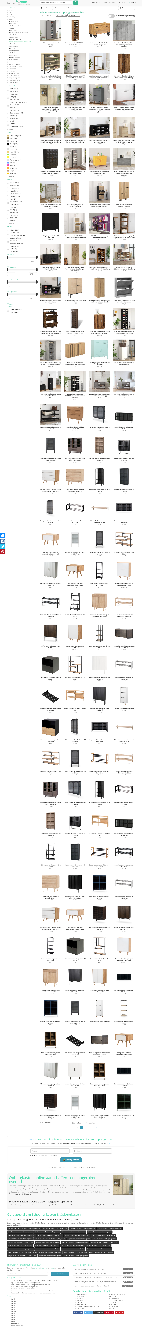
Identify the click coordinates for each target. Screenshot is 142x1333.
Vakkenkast (13, 55)
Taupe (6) (13, 171)
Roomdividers (14, 44)
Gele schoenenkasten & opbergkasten (19, 1252)
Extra (10, 306)
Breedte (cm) (12, 279)
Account (122, 2)
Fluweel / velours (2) (16, 126)
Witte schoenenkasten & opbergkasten (104, 1239)
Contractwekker (16, 1291)
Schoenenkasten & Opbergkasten (20, 42)
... (89, 1128)
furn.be (13, 1301)
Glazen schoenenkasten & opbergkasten (76, 1256)
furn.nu (13, 1307)
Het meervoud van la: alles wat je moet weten (103, 1269)
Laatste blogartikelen (82, 1265)
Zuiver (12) (13, 221)
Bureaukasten (14, 46)
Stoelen (10, 12)
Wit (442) (13, 146)
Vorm (10, 304)
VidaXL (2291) (14, 183)
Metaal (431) (14, 91)
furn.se (13, 1311)
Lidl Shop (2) (14, 252)
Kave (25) (13, 199)
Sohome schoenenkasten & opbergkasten (20, 1249)
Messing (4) (14, 118)
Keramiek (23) (14, 105)
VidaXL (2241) (14, 230)
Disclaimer (80, 1300)
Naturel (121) (14, 152)
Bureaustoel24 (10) (16, 243)
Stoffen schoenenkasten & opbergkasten (47, 1232)
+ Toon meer (10, 129)
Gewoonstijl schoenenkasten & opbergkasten (21, 1235)
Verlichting (11, 17)
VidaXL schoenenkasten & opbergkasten (73, 1232)
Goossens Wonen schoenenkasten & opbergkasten (50, 1239)
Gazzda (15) (14, 215)
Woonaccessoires (13, 64)
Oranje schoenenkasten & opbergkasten (103, 1235)
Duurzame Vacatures (18, 1289)
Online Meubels (82, 1294)
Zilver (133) (13, 149)
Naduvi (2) (13, 249)
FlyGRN (13, 1283)
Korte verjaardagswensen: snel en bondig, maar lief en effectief (103, 1282)
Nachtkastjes (13, 30)
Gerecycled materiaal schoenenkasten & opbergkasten (24, 1228)
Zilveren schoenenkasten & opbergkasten (55, 1228)
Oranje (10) (13, 168)
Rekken (12, 28)
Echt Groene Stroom (18, 1285)
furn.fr (13, 1299)
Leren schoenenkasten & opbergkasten (50, 1256)
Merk (9, 180)
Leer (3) (12, 121)
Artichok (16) (14, 213)
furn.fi (13, 1322)
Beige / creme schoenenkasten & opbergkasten (22, 1256)
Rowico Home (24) (16, 202)
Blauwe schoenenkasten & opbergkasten (99, 1249)
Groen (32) (13, 155)
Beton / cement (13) (16, 113)
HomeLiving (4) (15, 246)
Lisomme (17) (14, 204)
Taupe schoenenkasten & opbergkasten (72, 1245)
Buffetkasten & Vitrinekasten (18, 26)
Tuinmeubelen (12, 60)
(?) (134, 16)
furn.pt (13, 1318)
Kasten (10, 19)
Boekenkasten (14, 37)
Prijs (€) (10, 255)
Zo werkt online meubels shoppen (88, 1306)
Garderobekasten (15, 39)
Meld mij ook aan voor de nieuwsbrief (43, 1156)
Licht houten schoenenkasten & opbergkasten (75, 1242)
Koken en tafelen (13, 62)
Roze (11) (13, 165)
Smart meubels (12, 82)
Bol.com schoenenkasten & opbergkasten (50, 1235)
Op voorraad (14, 312)
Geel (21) (13, 157)
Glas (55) (13, 97)
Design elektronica (13, 80)
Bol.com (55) (14, 241)
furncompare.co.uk (17, 1326)
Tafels (9, 14)
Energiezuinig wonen (14, 78)
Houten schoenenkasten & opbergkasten (98, 1245)
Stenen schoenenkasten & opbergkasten (47, 1242)
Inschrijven (60, 1274)
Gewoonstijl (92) (15, 238)
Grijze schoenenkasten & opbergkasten (79, 1239)
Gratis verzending (15, 310)
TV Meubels (13, 21)
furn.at (13, 1305)
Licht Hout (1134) (15, 136)
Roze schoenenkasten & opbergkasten (73, 1249)
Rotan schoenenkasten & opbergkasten (46, 1245)
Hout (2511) (14, 89)
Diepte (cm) (12, 292)
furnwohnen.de (16, 1324)
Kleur (9, 133)
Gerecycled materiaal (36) (18, 102)
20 (93, 1128)
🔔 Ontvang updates (71, 1160)
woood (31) (14, 191)
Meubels (11, 7)
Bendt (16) (13, 210)
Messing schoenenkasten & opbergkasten (77, 1235)
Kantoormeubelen (13, 75)
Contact (112, 1308)
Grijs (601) (13, 141)
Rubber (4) (13, 116)
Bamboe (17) (14, 110)
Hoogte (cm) (12, 267)
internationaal (31, 1289)
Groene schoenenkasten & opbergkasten (20, 1239)
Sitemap (79, 1302)
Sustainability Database (19, 1293)
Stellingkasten (14, 51)
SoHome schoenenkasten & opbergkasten (20, 1242)
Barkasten (12, 53)
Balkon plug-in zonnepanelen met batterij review (103, 1273)
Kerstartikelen (12, 71)
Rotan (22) (13, 107)
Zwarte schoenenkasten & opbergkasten (47, 1249)
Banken (10, 10)
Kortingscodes (114, 1298)
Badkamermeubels (13, 73)
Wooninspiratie (114, 1306)
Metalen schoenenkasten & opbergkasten (20, 1232)
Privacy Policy (81, 1308)
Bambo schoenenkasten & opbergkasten (20, 1245)
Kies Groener (15, 1287)
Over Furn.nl (81, 1296)
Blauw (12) (13, 163)
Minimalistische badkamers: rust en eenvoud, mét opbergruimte (103, 1277)
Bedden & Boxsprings (14, 66)
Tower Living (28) (15, 194)
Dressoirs (12, 23)
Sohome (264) (14, 233)
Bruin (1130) (14, 138)
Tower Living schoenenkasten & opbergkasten (104, 1242)
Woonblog (80, 1298)
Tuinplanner (113, 1302)
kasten (88, 1190)
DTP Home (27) (15, 196)
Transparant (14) (15, 160)
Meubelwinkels (81, 1304)
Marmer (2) (13, 124)
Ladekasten (13, 35)
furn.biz (13, 1320)
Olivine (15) (13, 218)
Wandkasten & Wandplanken (18, 32)
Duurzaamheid (114, 1296)
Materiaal (11, 85)
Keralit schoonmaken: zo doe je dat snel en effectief (103, 1286)
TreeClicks (14, 1281)
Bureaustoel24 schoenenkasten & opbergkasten (47, 1252)
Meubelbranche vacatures (117, 1294)
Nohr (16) (13, 207)
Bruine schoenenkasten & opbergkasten (109, 1228)
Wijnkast (12, 48)
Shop (10, 227)
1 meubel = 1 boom (116, 1300)
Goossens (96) (15, 186)
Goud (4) (13, 173)
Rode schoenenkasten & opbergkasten (75, 1252)
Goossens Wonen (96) (17, 235)
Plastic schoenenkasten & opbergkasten (101, 1252)
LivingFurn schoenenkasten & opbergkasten (82, 1228)
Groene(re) (23, 2)
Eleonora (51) (14, 188)
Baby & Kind (11, 69)
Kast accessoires (14, 57)
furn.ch (13, 1313)
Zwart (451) (14, 144)
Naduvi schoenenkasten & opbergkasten (99, 1232)
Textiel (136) (14, 94)
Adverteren (112, 1304)
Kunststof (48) (14, 99)
